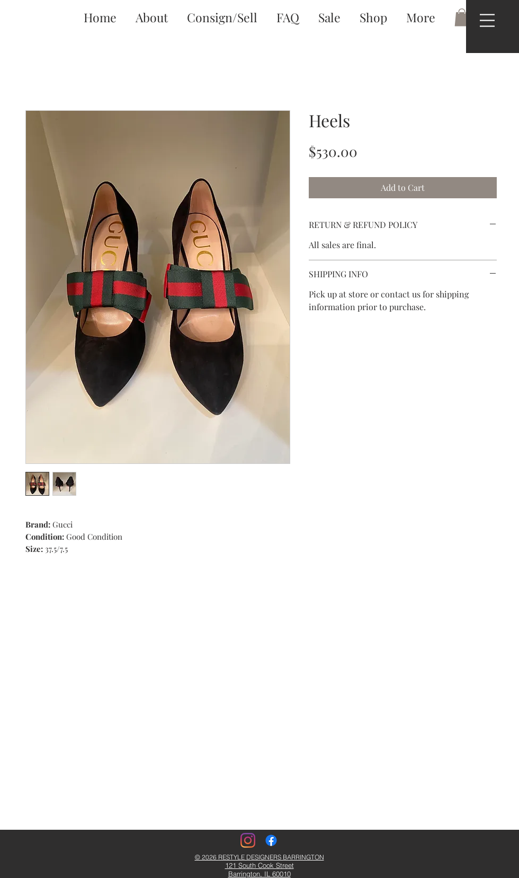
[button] (487, 20)
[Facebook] (271, 840)
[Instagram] (247, 840)
